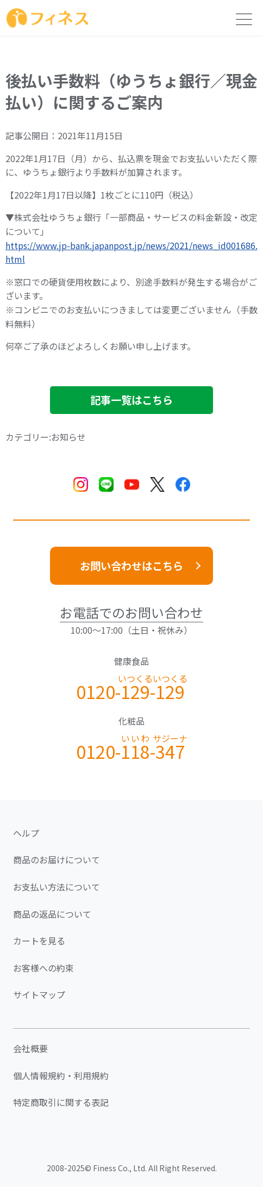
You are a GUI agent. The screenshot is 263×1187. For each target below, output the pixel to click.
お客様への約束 (43, 967)
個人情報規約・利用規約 (61, 1075)
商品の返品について (52, 913)
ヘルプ (26, 832)
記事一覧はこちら (131, 399)
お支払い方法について (56, 886)
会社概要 (30, 1048)
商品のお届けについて (56, 859)
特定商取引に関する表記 (61, 1102)
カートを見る (39, 940)
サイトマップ (39, 994)
